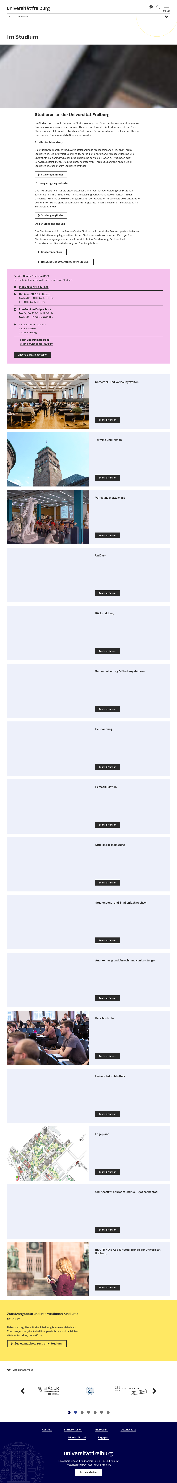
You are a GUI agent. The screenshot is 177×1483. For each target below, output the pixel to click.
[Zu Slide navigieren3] (88, 1412)
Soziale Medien (88, 1472)
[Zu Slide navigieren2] (82, 1412)
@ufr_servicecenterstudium (36, 343)
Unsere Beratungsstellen (32, 354)
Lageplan (103, 1437)
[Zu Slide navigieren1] (75, 1412)
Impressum (101, 1429)
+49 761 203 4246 (39, 294)
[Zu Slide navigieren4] (95, 1412)
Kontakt (47, 1429)
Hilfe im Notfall (77, 1437)
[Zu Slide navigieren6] (108, 1412)
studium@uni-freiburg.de (34, 287)
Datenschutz (128, 1429)
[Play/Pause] (69, 1412)
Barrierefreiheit (73, 1429)
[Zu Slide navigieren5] (101, 1412)
